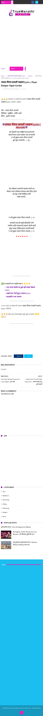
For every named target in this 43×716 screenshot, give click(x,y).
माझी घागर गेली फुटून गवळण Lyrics (18, 293)
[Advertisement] (21, 40)
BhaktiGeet (6, 496)
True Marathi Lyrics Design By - (21, 708)
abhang (5, 504)
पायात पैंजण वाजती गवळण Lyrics (16, 76)
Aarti (4, 491)
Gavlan (30, 76)
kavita (4, 516)
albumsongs (6, 508)
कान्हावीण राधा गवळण (13, 297)
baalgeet (5, 512)
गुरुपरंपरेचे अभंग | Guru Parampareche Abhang (16, 527)
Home (3, 69)
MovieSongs (6, 500)
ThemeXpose (36, 708)
